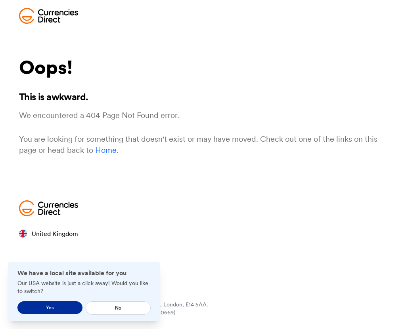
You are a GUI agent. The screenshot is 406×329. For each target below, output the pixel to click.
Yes (50, 307)
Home (106, 150)
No (118, 308)
